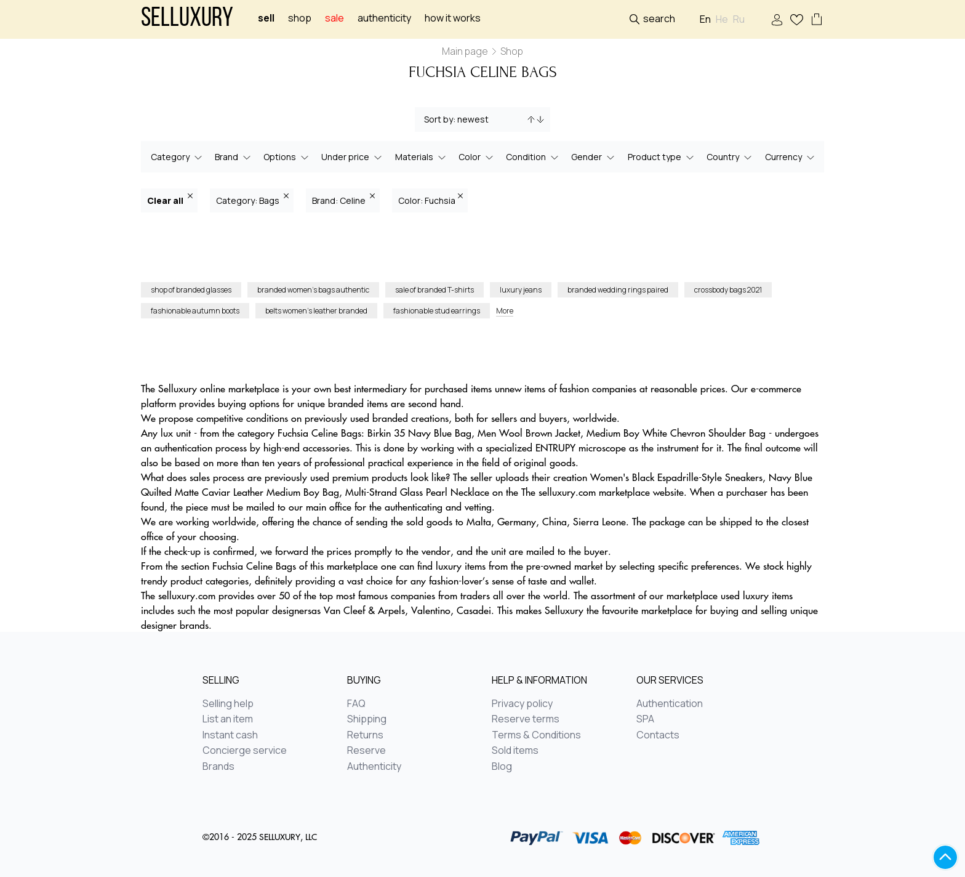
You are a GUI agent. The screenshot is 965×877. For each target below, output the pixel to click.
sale (334, 18)
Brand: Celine (343, 199)
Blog (502, 766)
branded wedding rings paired (617, 290)
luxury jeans (521, 290)
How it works (453, 18)
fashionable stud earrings (436, 310)
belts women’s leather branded (316, 310)
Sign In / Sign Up (777, 20)
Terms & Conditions (536, 735)
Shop (299, 18)
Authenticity (384, 18)
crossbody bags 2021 (728, 290)
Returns (365, 735)
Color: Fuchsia (430, 199)
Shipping (366, 719)
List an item (227, 719)
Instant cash (230, 735)
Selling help (228, 703)
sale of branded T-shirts (434, 290)
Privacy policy (522, 703)
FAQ (356, 703)
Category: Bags (252, 199)
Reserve (366, 750)
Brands (218, 766)
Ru (739, 19)
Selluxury (187, 19)
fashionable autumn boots (195, 310)
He (722, 19)
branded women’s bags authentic (313, 290)
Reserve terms (525, 719)
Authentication (669, 703)
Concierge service (244, 750)
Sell (266, 18)
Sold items (515, 750)
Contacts (657, 735)
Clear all (170, 199)
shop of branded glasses (191, 290)
